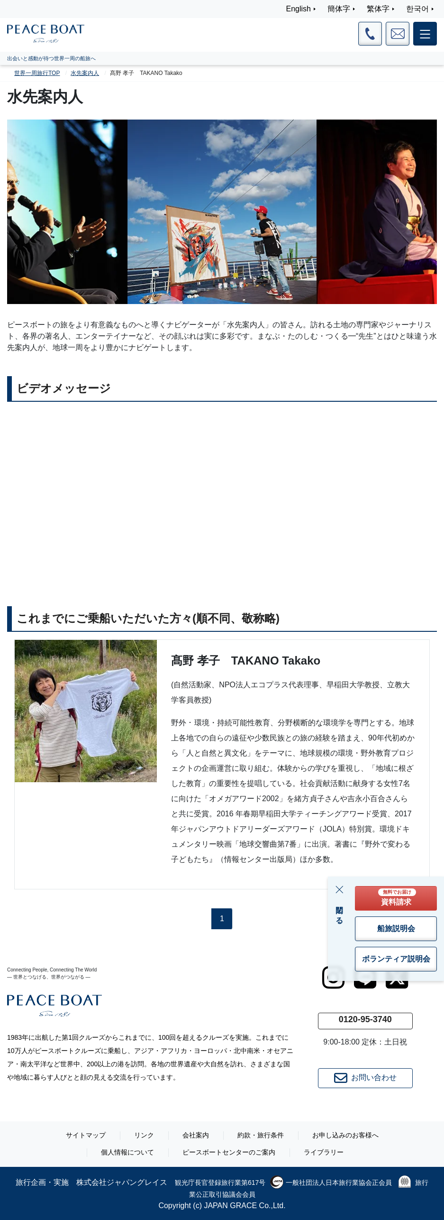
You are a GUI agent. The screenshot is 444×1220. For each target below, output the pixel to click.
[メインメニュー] (425, 34)
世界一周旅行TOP (37, 73)
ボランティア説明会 (396, 959)
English (298, 9)
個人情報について (127, 1152)
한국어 (417, 9)
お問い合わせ (365, 1078)
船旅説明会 (396, 928)
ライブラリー (324, 1152)
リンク (144, 1135)
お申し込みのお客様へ (345, 1135)
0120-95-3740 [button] (365, 1019)
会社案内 (195, 1135)
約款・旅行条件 (260, 1135)
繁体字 (378, 9)
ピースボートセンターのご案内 (228, 1152)
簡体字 (338, 9)
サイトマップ (86, 1135)
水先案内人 (85, 73)
